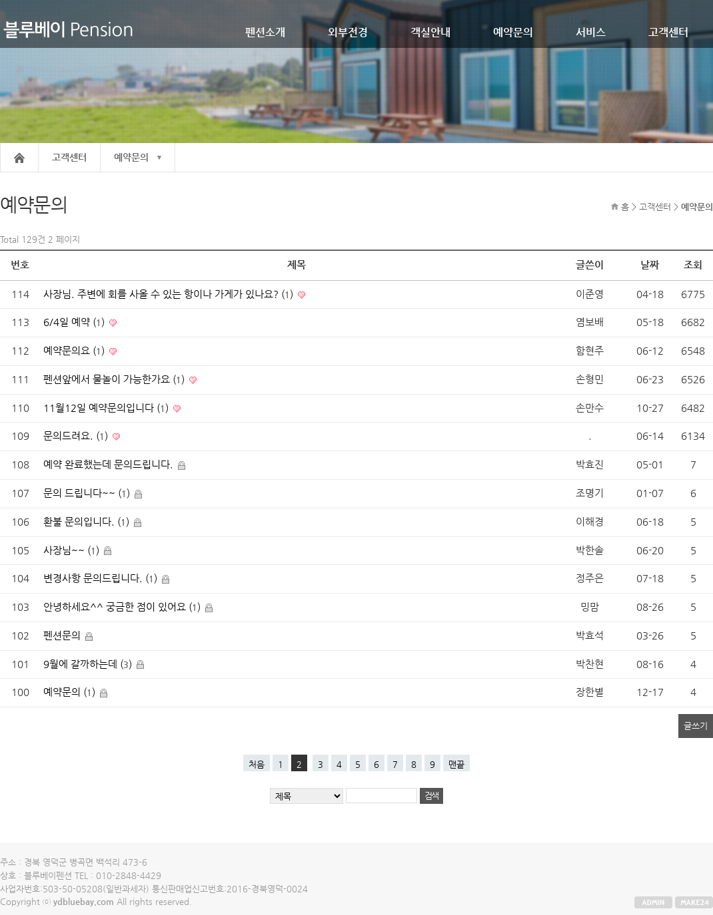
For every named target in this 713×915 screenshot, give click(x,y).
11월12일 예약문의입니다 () (107, 408)
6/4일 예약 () (75, 322)
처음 (257, 764)
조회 (693, 265)
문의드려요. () (77, 436)
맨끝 (456, 764)
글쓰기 (696, 726)
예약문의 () (70, 692)
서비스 (591, 32)
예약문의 (513, 32)
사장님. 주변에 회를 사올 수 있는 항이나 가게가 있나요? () (169, 294)
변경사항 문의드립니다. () (101, 578)
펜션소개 (265, 32)
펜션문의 (63, 635)
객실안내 (430, 32)
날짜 (649, 265)
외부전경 (348, 32)
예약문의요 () (75, 350)
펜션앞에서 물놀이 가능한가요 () (115, 379)
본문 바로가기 (0, 0)
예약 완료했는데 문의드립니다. (109, 464)
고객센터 (668, 32)
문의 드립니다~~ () (88, 493)
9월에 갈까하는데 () (89, 664)
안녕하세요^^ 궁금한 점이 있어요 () (123, 607)
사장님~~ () (72, 550)
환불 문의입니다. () (87, 521)
